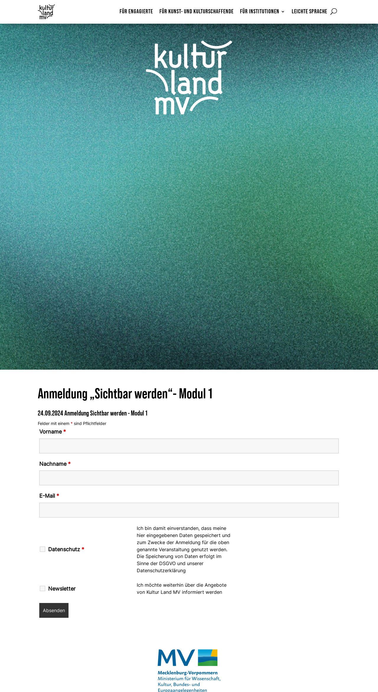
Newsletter (62, 589)
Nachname (55, 464)
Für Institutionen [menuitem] (259, 11)
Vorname (52, 432)
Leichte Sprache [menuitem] (309, 11)
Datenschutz (66, 549)
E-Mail (49, 496)
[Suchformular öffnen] (333, 11)
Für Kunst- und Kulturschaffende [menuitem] (196, 11)
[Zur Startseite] (52, 11)
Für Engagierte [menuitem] (136, 11)
